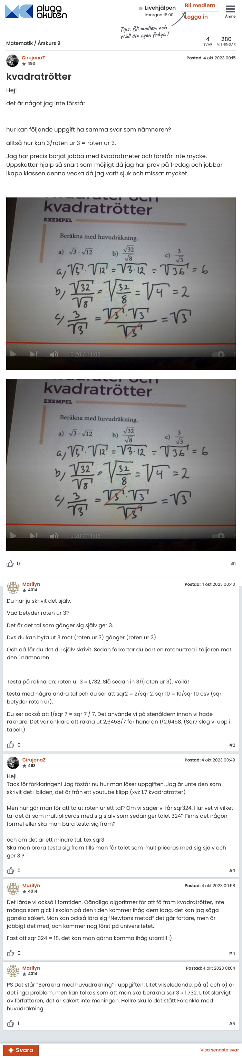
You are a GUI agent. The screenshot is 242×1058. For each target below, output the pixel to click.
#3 (232, 871)
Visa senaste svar (219, 1050)
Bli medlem (200, 5)
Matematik (19, 43)
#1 (233, 564)
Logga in (196, 17)
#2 (232, 745)
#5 (232, 1024)
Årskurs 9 (49, 43)
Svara (24, 1050)
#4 (232, 954)
